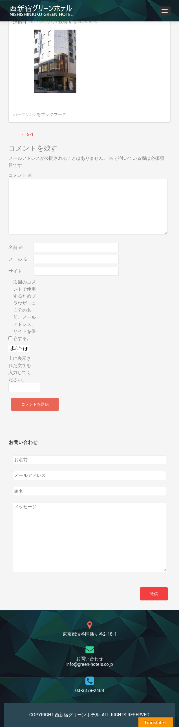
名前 (15, 247)
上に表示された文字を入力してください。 (19, 369)
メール (18, 259)
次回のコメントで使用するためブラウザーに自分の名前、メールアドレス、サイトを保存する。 (24, 310)
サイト (15, 271)
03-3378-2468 (89, 690)
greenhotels (85, 21)
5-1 (27, 134)
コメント (20, 175)
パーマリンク (25, 114)
